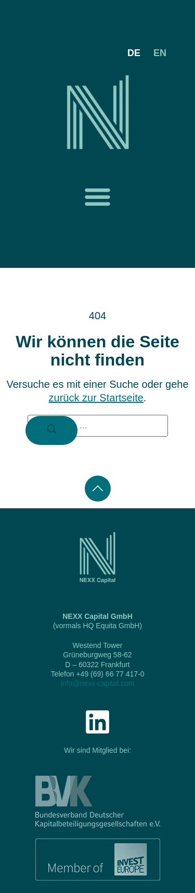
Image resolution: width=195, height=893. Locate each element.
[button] (98, 197)
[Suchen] (51, 430)
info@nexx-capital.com (98, 683)
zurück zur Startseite (96, 397)
